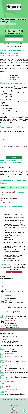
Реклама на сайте (9, 192)
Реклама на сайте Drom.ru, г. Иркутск (6, 201)
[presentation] (14, 152)
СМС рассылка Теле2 (10, 320)
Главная (5, 43)
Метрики (11, 187)
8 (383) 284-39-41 (14, 405)
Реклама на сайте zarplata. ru (12, 311)
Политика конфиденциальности (17, 400)
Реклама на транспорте (11, 376)
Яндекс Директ (9, 306)
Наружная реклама (10, 348)
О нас (4, 399)
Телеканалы (8, 365)
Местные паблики (9, 381)
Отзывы (17, 187)
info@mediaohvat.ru (14, 79)
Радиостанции (8, 360)
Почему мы (10, 399)
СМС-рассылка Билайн (11, 290)
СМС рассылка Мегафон (11, 315)
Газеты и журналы (9, 370)
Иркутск (22, 43)
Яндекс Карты (8, 300)
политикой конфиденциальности (18, 146)
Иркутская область (13, 43)
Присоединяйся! (14, 412)
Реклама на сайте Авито (11, 325)
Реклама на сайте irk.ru (11, 286)
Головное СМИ (4, 187)
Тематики (23, 187)
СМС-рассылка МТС (10, 295)
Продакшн (7, 391)
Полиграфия (8, 386)
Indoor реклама (9, 353)
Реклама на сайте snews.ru (12, 281)
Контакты (16, 399)
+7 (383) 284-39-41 (14, 78)
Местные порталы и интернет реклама (11, 45)
